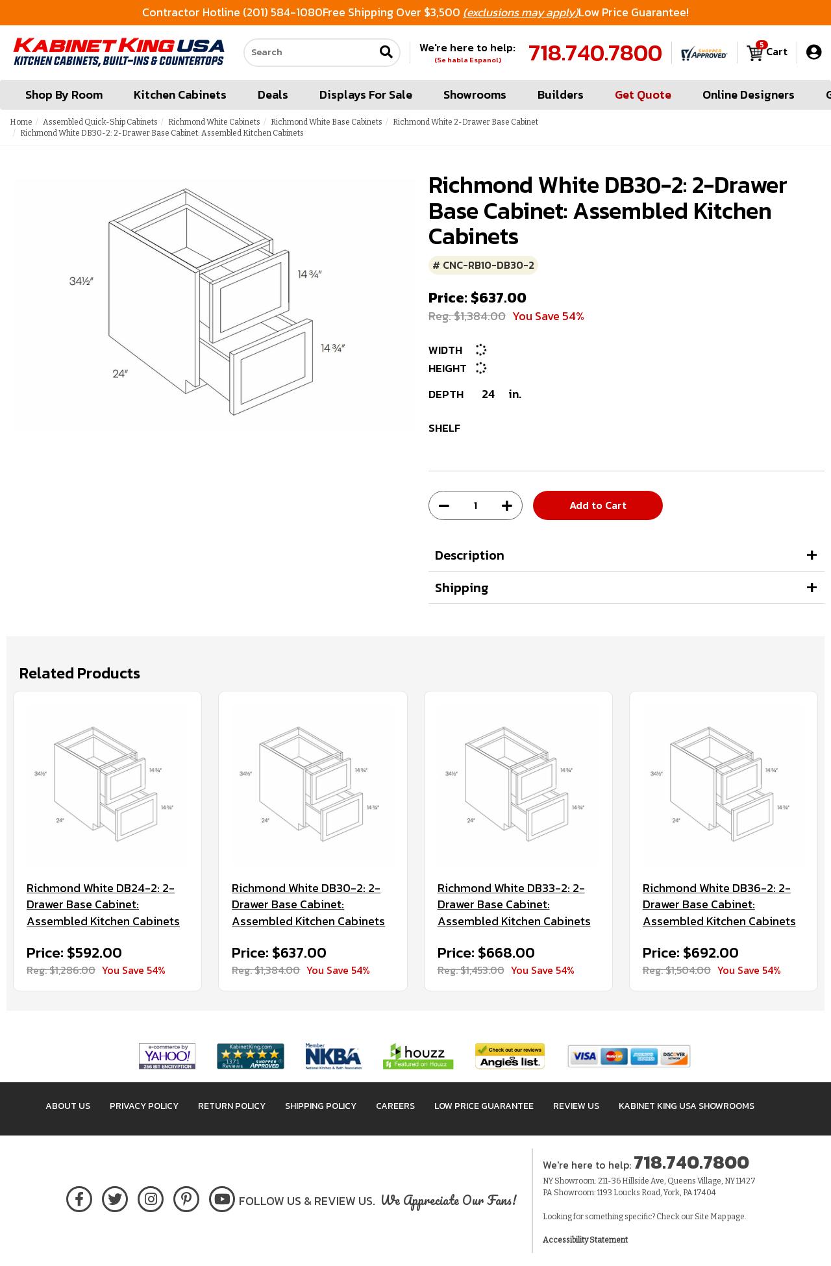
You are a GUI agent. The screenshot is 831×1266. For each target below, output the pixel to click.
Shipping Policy (320, 1106)
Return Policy (232, 1106)
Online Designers (748, 94)
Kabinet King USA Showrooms (686, 1106)
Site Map (710, 1216)
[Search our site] (309, 52)
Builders (561, 94)
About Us (67, 1106)
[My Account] (813, 52)
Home (21, 122)
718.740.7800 (595, 52)
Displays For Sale (365, 94)
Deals (273, 94)
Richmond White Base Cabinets (326, 122)
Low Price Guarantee (484, 1106)
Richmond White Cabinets (214, 122)
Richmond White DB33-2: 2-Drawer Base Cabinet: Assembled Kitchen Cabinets (514, 905)
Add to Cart (597, 505)
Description (469, 555)
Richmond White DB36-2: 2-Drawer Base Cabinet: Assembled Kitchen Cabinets (719, 905)
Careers (395, 1106)
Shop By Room (64, 94)
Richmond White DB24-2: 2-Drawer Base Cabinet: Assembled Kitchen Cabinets (103, 905)
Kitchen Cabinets (180, 94)
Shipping (462, 587)
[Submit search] (386, 53)
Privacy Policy (144, 1106)
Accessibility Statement (585, 1240)
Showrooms (474, 94)
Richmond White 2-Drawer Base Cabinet (465, 122)
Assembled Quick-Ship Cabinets (100, 122)
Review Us (576, 1106)
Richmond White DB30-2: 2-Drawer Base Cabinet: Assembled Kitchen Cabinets (308, 905)
